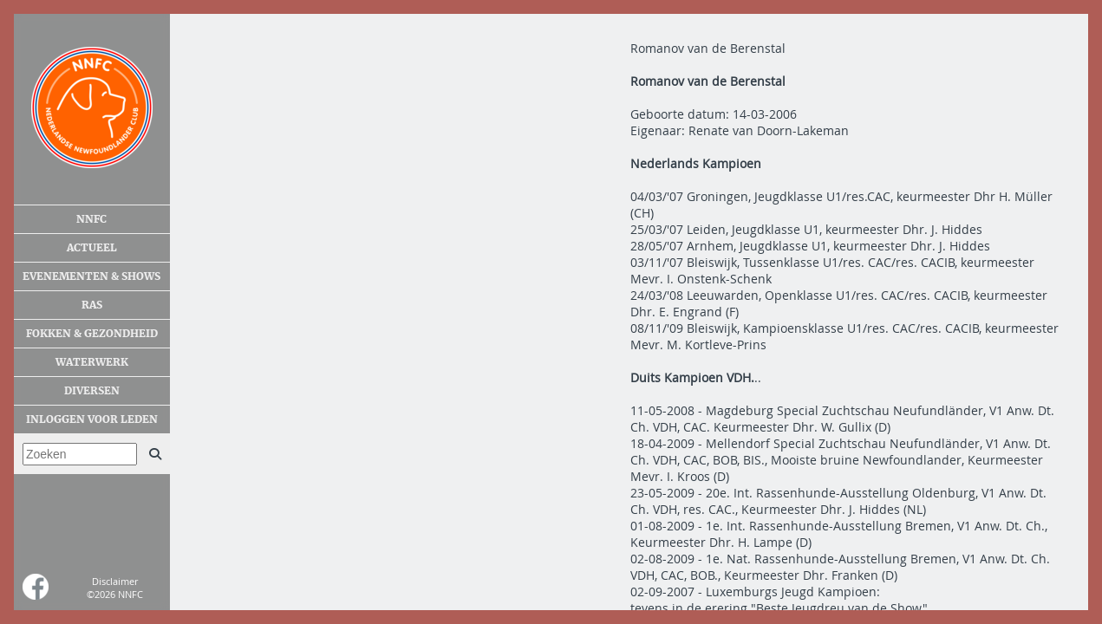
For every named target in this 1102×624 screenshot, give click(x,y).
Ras (92, 305)
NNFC (91, 219)
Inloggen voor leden (92, 419)
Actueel (92, 248)
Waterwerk (91, 362)
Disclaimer (115, 581)
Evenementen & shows (91, 276)
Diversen (92, 391)
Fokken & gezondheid (92, 334)
